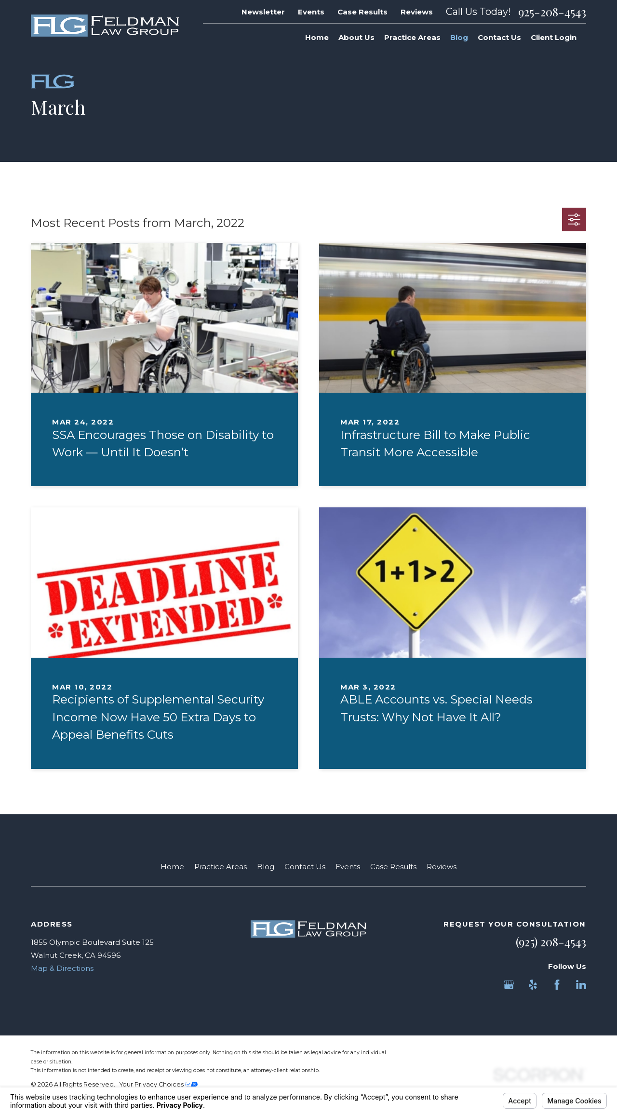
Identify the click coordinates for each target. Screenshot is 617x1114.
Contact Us (304, 866)
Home (172, 866)
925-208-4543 (552, 11)
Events (311, 11)
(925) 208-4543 (551, 941)
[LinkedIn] (581, 985)
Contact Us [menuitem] (499, 37)
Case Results (362, 11)
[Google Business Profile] (509, 985)
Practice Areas (220, 866)
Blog (265, 866)
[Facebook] (557, 985)
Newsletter (263, 11)
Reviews (417, 11)
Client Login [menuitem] (554, 37)
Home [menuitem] (317, 37)
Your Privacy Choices (159, 1084)
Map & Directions (62, 968)
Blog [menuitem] (459, 37)
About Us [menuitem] (356, 37)
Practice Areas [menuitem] (412, 37)
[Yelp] (533, 985)
